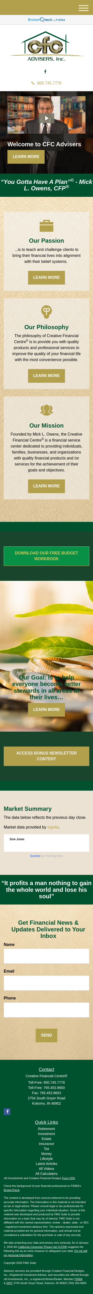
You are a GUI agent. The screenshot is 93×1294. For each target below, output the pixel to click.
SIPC (9, 1283)
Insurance (46, 1144)
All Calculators (46, 1174)
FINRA (78, 1279)
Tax (46, 1149)
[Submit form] (46, 1035)
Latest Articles (46, 1164)
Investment (46, 1134)
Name (9, 944)
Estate (47, 1139)
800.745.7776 (46, 83)
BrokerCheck (12, 1190)
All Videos (46, 1169)
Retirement (46, 1129)
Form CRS (68, 1178)
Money (46, 1154)
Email (9, 971)
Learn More (26, 156)
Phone (10, 998)
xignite (53, 827)
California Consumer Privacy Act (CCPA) (42, 1246)
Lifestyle (46, 1159)
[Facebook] (45, 72)
